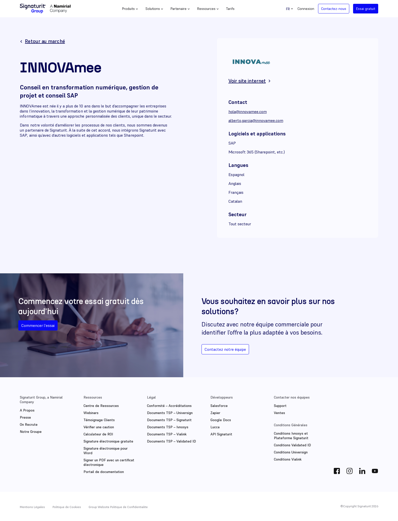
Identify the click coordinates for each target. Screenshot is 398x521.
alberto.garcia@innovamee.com (255, 120)
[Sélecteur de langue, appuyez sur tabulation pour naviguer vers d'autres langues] (290, 8)
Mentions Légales (32, 507)
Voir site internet (247, 81)
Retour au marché (45, 41)
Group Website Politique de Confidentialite (118, 507)
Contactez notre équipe (225, 349)
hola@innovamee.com (247, 111)
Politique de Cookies (67, 507)
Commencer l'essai (38, 325)
